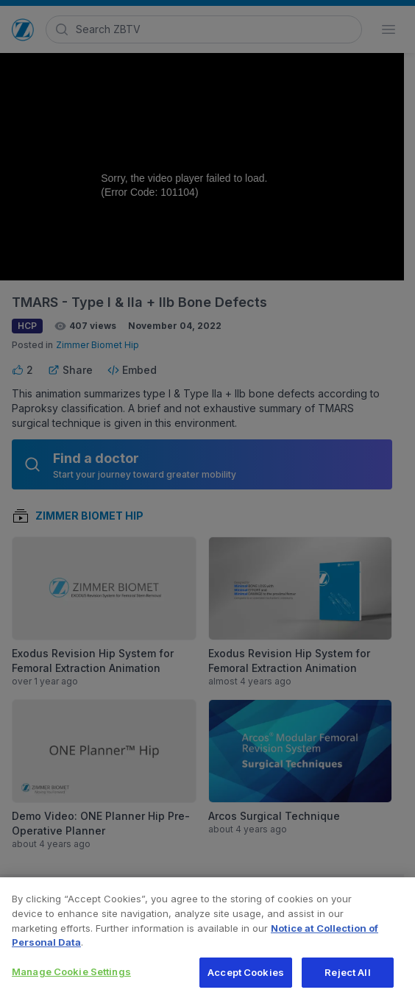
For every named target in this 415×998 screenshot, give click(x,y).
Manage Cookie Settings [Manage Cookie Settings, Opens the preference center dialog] (71, 976)
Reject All (347, 977)
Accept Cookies (246, 977)
